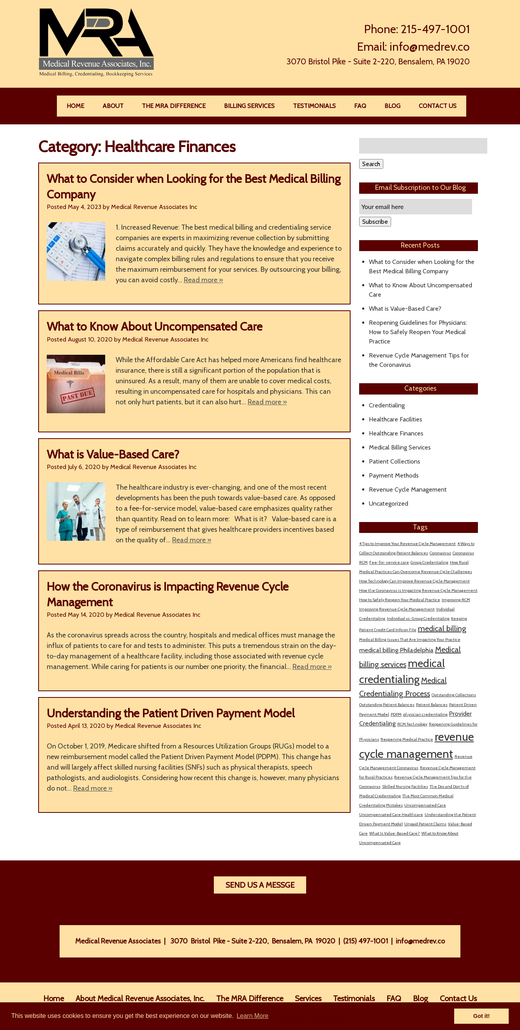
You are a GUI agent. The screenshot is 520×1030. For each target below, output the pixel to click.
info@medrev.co (430, 46)
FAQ (360, 106)
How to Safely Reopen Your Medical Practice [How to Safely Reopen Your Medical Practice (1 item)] (399, 599)
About (112, 106)
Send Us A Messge (260, 885)
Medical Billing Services (400, 447)
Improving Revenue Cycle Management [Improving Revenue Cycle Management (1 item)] (397, 609)
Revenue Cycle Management (408, 489)
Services (308, 998)
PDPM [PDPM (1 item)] (396, 714)
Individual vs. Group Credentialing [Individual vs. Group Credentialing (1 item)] (418, 618)
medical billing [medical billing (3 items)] (442, 628)
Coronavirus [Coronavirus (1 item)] (440, 553)
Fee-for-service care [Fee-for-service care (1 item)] (389, 562)
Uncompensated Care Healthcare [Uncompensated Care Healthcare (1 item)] (391, 814)
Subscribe (375, 221)
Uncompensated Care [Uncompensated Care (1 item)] (425, 805)
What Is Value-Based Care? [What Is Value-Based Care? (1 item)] (394, 833)
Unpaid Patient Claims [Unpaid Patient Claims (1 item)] (425, 823)
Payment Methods (394, 475)
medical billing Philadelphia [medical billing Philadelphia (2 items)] (396, 650)
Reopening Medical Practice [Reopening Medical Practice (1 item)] (407, 739)
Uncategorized (388, 503)
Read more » (203, 280)
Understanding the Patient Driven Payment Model (170, 713)
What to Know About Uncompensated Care (155, 326)
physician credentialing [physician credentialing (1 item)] (425, 714)
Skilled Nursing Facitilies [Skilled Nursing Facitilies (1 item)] (405, 786)
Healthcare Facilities (395, 419)
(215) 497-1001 (365, 941)
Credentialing (387, 405)
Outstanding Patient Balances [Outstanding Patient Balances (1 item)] (386, 704)
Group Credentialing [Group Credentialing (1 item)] (429, 562)
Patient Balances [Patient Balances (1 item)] (432, 704)
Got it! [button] (481, 1016)
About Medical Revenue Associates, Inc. (140, 998)
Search (371, 164)
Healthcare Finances (396, 433)
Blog (392, 106)
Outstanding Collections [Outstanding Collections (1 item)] (454, 694)
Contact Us (438, 106)
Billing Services (249, 106)
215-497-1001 (435, 29)
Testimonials (314, 106)
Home (75, 106)
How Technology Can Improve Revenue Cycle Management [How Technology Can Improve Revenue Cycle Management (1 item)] (414, 581)
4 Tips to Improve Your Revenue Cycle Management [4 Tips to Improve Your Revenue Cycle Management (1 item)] (407, 543)
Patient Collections (394, 461)
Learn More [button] (252, 1015)
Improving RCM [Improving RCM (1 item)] (456, 599)
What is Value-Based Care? (113, 454)
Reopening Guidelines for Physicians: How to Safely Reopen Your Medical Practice (418, 332)
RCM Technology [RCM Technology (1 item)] (412, 724)
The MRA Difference (174, 106)
